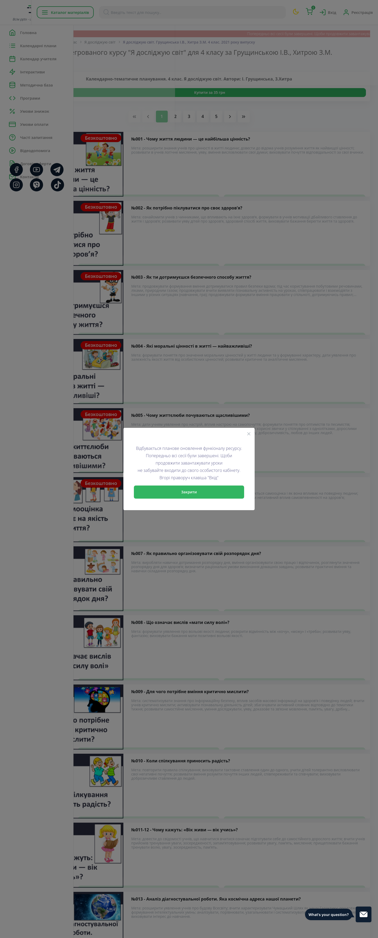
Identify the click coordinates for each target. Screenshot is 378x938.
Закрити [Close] (189, 491)
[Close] (249, 433)
